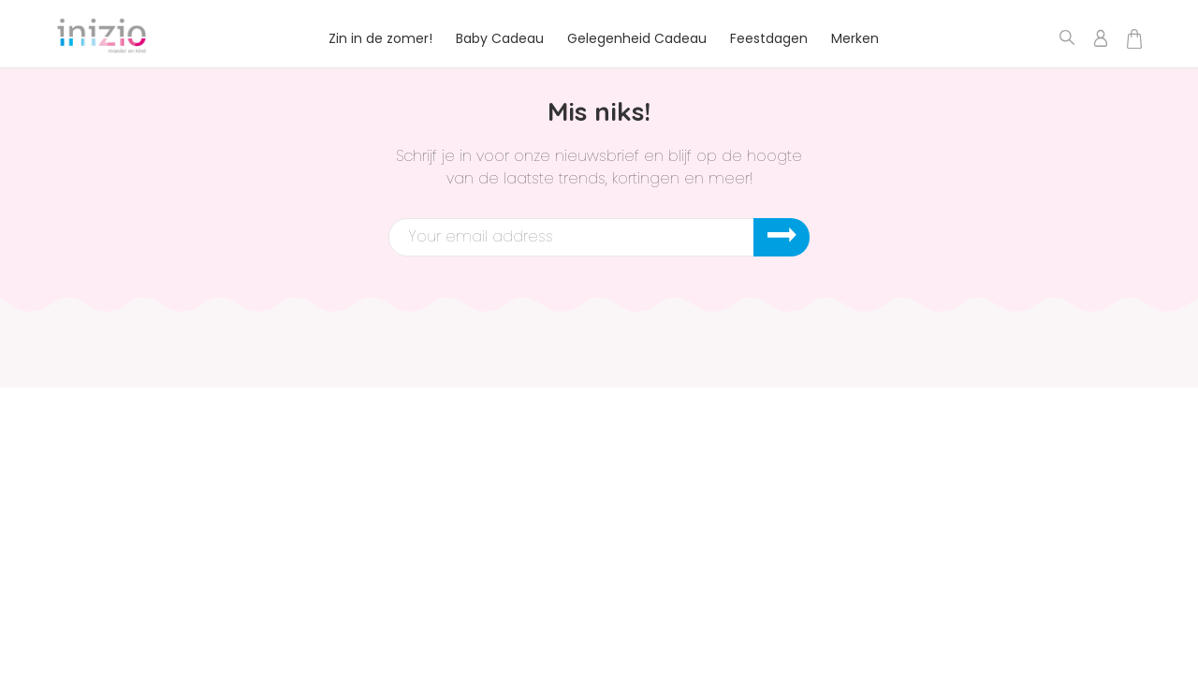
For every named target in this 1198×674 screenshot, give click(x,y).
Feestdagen (769, 38)
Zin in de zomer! (380, 38)
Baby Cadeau (500, 38)
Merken (855, 38)
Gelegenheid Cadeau (637, 38)
